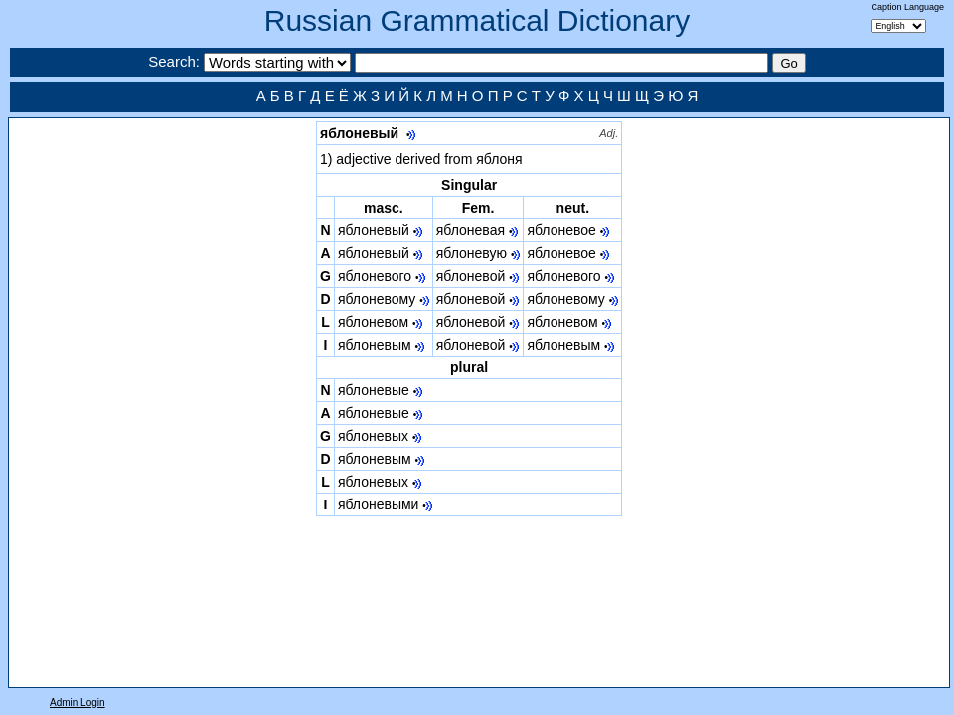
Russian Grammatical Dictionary (477, 20)
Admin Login (77, 702)
